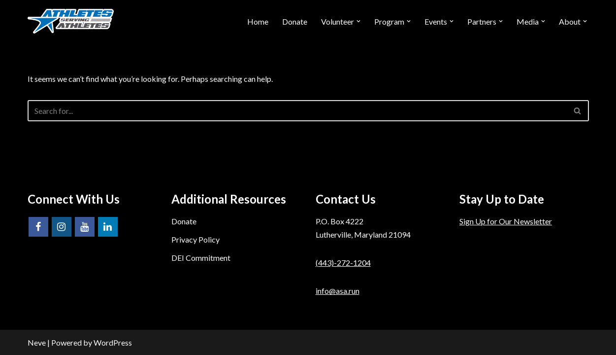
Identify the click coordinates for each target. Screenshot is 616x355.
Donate (294, 21)
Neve (37, 342)
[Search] (297, 110)
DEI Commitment (200, 257)
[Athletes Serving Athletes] (71, 21)
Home (257, 21)
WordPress (113, 342)
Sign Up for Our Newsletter (505, 221)
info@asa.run (337, 290)
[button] (358, 21)
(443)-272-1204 (343, 262)
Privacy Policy (195, 239)
